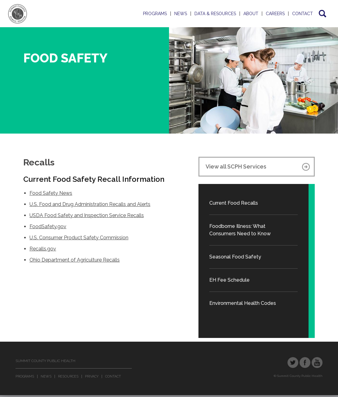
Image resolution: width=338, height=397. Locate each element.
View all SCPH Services (236, 166)
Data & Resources (215, 13)
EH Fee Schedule (229, 280)
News (180, 13)
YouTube (317, 362)
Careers (275, 13)
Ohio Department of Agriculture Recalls (74, 260)
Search (322, 13)
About (250, 13)
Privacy (92, 376)
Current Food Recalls (233, 203)
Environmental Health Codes (242, 303)
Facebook (305, 362)
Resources (68, 376)
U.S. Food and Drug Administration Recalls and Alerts (89, 204)
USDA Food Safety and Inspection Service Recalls (86, 215)
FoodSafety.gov (47, 226)
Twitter (292, 362)
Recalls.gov (42, 249)
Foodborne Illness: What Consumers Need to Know (240, 230)
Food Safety (65, 58)
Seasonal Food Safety (235, 257)
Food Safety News (50, 193)
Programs (155, 13)
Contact (302, 13)
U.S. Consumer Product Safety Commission (78, 238)
